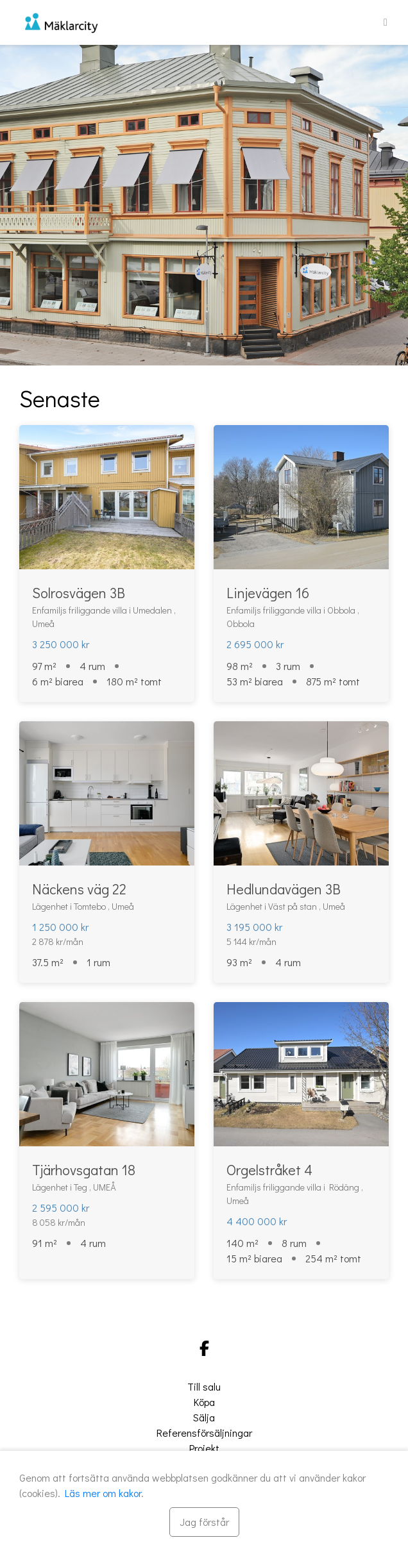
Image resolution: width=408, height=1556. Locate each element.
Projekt (204, 1448)
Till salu (204, 1386)
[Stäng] (204, 1522)
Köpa (204, 1402)
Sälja (204, 1417)
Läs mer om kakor (103, 1493)
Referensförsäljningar (204, 1432)
